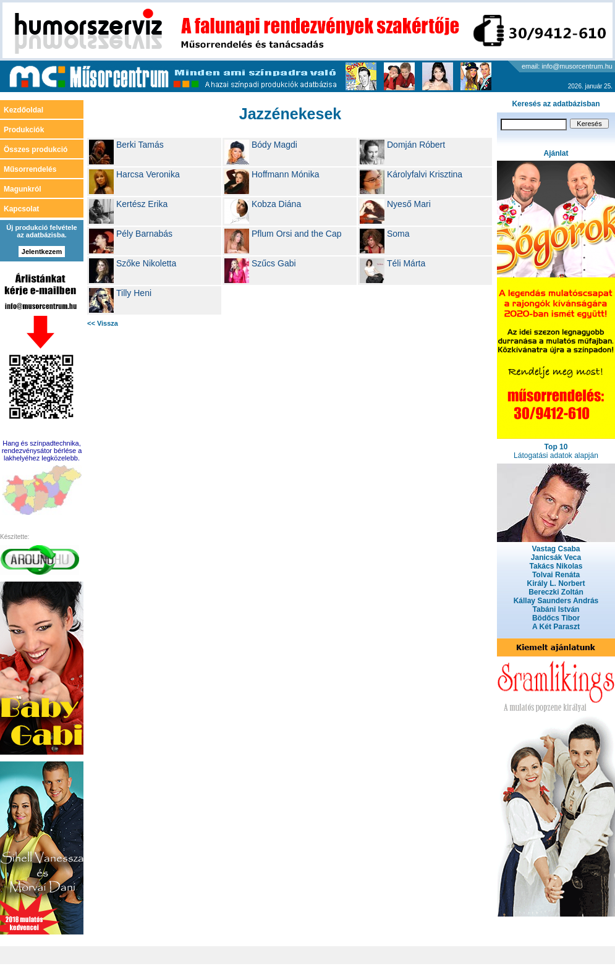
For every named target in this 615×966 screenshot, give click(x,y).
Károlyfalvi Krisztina (424, 174)
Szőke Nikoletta (146, 263)
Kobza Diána (276, 204)
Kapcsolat (21, 209)
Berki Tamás (140, 145)
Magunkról (22, 189)
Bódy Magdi (274, 145)
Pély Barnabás (144, 234)
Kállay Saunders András (556, 600)
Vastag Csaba (556, 548)
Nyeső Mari (409, 204)
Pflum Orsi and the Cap (297, 234)
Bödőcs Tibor (556, 618)
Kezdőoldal (23, 110)
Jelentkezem (42, 251)
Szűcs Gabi (274, 263)
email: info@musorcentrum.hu (567, 66)
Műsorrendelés (30, 169)
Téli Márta (406, 263)
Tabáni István (556, 609)
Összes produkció (35, 149)
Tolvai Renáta (556, 574)
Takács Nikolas (556, 566)
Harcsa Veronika (148, 174)
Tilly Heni (133, 293)
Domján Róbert (416, 145)
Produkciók (24, 129)
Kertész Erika (142, 204)
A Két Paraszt (556, 626)
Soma (398, 234)
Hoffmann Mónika (285, 174)
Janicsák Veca (556, 557)
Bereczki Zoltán (555, 592)
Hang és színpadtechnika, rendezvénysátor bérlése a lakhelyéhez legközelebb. (42, 450)
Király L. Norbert (556, 583)
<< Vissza (102, 323)
